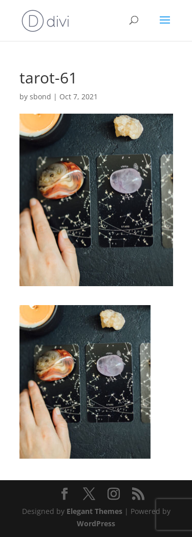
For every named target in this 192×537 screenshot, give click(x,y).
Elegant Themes (94, 511)
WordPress (96, 523)
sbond (40, 96)
